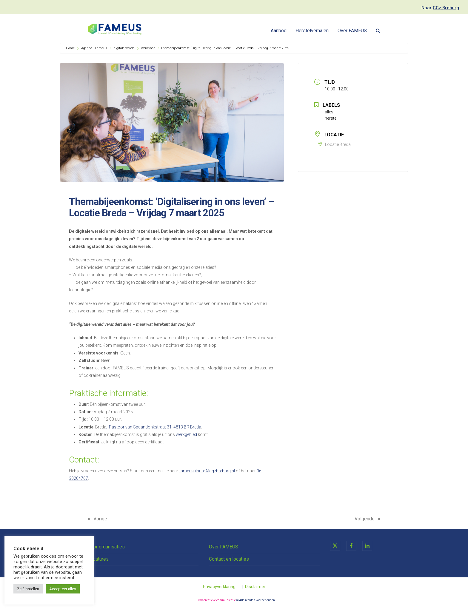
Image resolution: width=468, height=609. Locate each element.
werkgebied (186, 434)
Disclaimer (255, 586)
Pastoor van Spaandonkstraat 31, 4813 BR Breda (155, 427)
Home (71, 48)
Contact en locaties (229, 559)
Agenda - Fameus (94, 48)
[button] (378, 30)
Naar (440, 7)
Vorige (97, 519)
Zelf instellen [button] (28, 589)
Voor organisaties (106, 547)
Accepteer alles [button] (62, 589)
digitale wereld (124, 48)
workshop (148, 48)
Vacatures (98, 559)
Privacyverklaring (219, 586)
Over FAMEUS (223, 547)
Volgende (367, 519)
